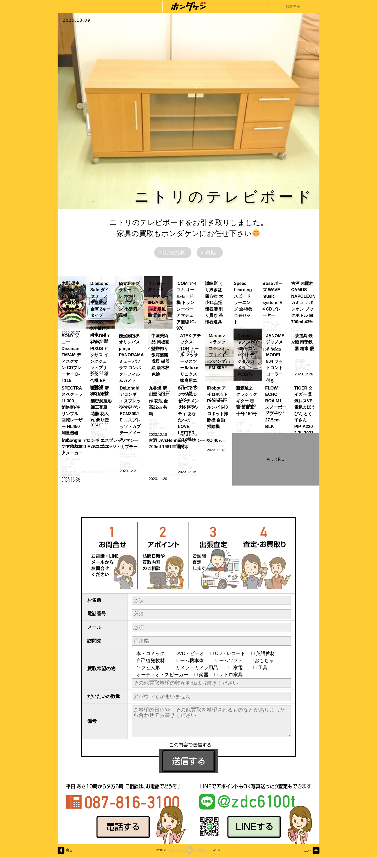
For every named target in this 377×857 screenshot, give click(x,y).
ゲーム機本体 (189, 660)
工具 (265, 667)
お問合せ (293, 6)
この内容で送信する (189, 744)
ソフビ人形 (150, 667)
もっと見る (276, 459)
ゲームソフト (229, 660)
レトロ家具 (230, 674)
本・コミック (150, 653)
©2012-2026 (188, 850)
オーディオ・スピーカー (162, 674)
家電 (240, 667)
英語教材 (267, 653)
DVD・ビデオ (190, 653)
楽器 (203, 674)
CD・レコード (230, 653)
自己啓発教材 (150, 660)
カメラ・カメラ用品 (199, 667)
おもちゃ (266, 660)
